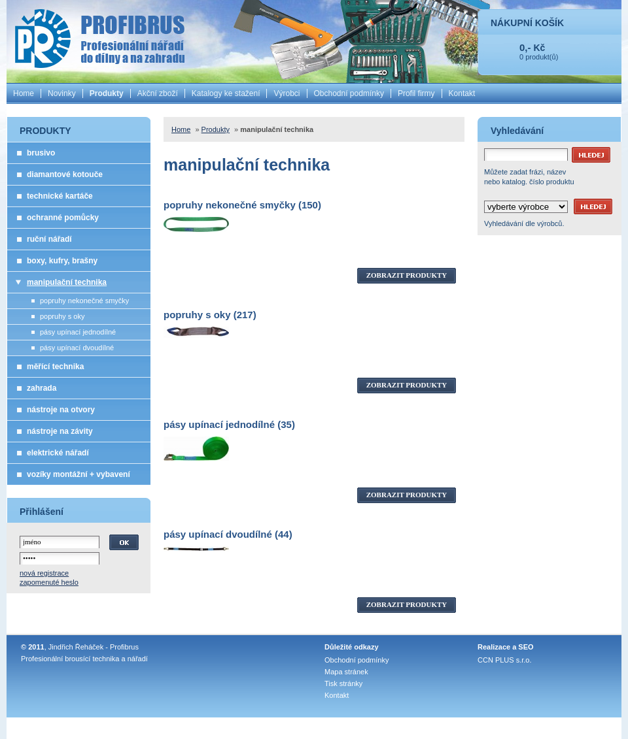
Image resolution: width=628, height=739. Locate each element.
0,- (525, 47)
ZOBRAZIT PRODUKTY (406, 275)
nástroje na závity (60, 431)
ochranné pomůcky (63, 217)
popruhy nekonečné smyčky (84, 300)
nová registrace (44, 573)
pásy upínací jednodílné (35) (229, 424)
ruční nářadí (49, 239)
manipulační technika (67, 282)
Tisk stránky (343, 683)
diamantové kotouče (65, 174)
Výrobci (286, 93)
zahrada (41, 388)
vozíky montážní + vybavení (78, 474)
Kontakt (462, 93)
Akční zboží (157, 93)
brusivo (41, 152)
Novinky (62, 93)
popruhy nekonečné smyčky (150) (242, 204)
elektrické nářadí (58, 452)
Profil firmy (416, 93)
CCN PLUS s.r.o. (505, 660)
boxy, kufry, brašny (62, 260)
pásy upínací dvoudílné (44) (228, 534)
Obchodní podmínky (349, 93)
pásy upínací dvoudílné (77, 348)
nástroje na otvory (61, 409)
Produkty (107, 93)
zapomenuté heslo (49, 582)
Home (23, 93)
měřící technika (55, 366)
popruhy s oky (62, 316)
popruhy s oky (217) (210, 314)
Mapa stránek (346, 672)
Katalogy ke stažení (226, 93)
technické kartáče (60, 196)
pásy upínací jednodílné (78, 332)
